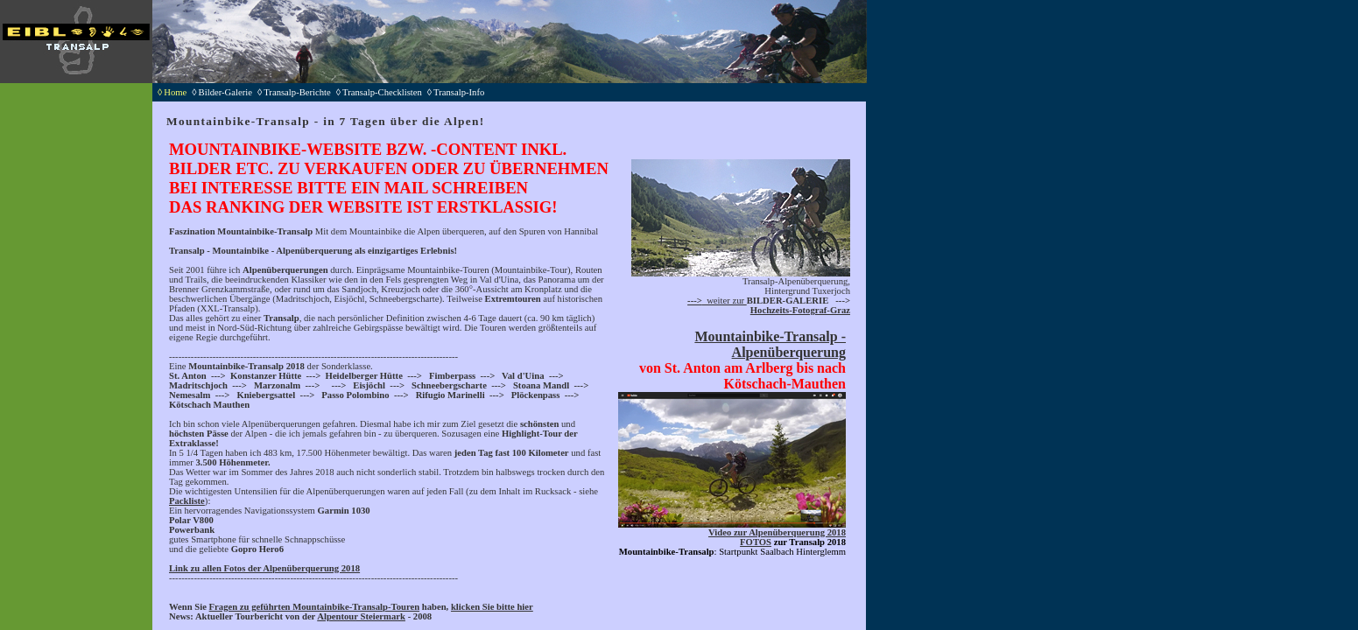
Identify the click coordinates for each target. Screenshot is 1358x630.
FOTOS (755, 542)
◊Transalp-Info (458, 92)
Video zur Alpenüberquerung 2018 (777, 532)
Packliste (187, 501)
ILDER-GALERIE (790, 300)
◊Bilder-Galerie (224, 92)
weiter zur (717, 300)
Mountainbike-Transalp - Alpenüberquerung (770, 344)
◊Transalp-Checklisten (381, 92)
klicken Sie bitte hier (492, 607)
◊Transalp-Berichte (296, 92)
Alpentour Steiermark (361, 616)
